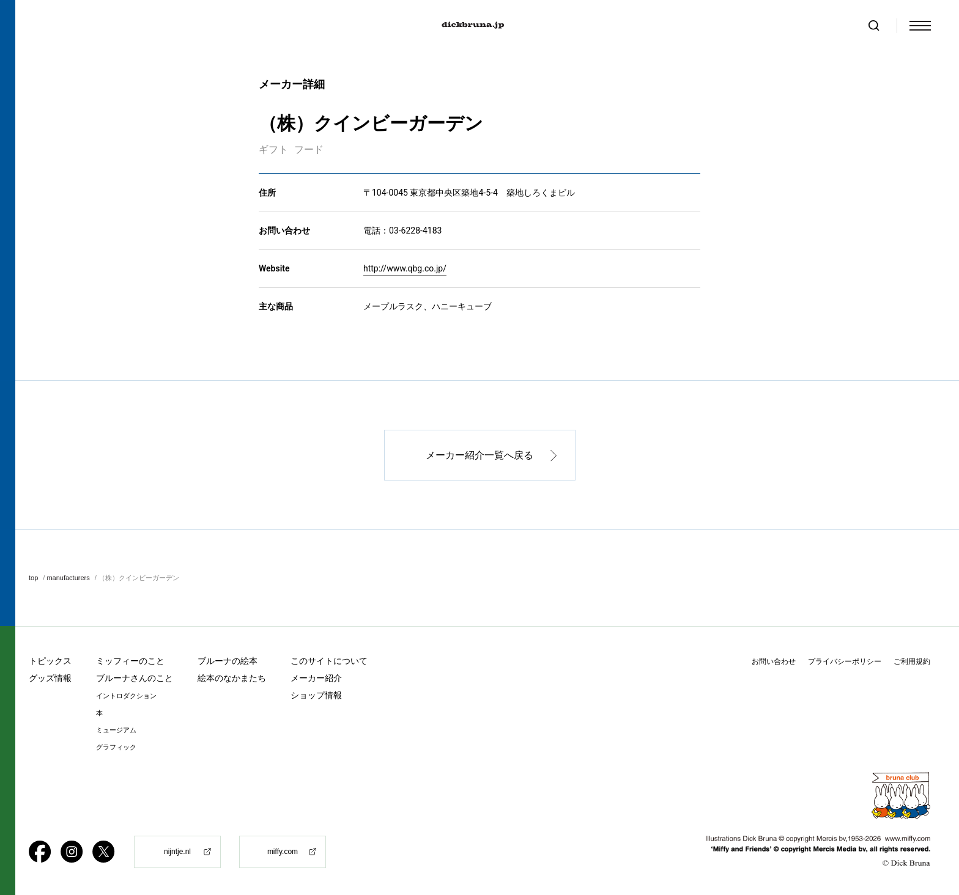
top (33, 578)
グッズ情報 (50, 678)
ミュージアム (116, 730)
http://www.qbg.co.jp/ (404, 269)
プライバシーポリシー (844, 661)
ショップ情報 (316, 695)
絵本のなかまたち (232, 678)
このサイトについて (329, 661)
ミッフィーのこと (130, 661)
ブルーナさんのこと (134, 678)
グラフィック (116, 747)
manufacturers (67, 578)
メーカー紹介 (316, 678)
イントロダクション (126, 696)
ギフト (273, 150)
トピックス (50, 661)
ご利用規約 (912, 661)
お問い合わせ (774, 661)
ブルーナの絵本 (227, 661)
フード (309, 150)
